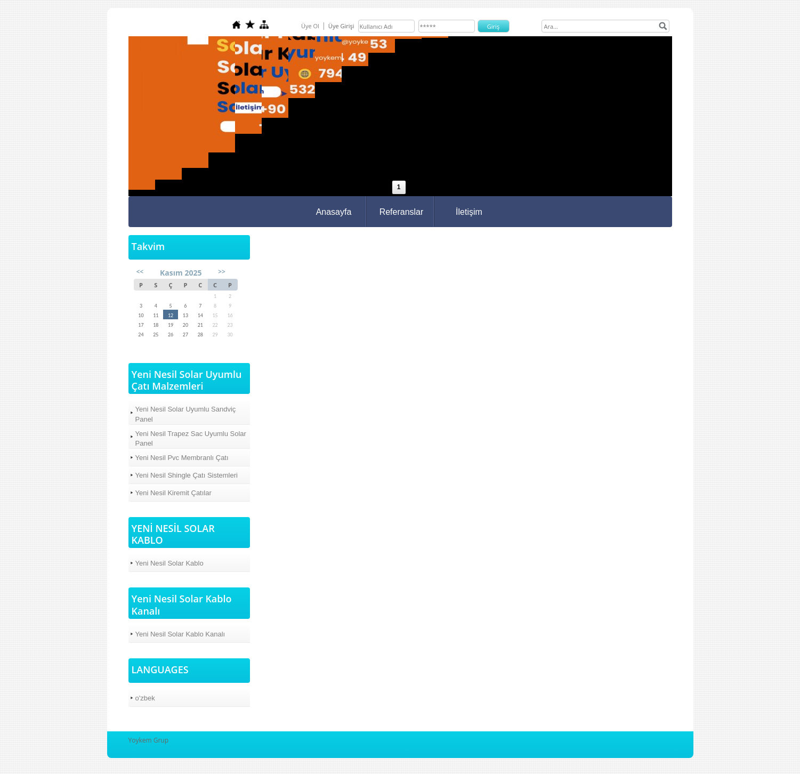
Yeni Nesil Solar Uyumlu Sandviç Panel (185, 414)
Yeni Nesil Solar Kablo (169, 563)
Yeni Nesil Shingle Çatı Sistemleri (186, 475)
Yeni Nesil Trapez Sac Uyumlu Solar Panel (190, 438)
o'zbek (145, 698)
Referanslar (401, 211)
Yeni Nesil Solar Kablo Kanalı (180, 634)
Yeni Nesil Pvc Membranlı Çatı (182, 458)
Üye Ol (310, 26)
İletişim (469, 211)
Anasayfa (334, 211)
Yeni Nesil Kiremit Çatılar (173, 493)
